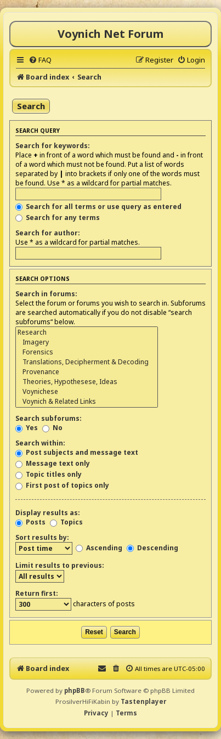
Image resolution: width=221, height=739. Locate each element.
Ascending (99, 547)
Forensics (86, 352)
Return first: (36, 593)
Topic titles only (48, 474)
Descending (152, 547)
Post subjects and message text (76, 452)
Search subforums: (48, 418)
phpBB (74, 690)
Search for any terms (57, 217)
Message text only (52, 463)
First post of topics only (62, 485)
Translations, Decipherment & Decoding (86, 362)
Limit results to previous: (59, 565)
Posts (30, 522)
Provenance (86, 372)
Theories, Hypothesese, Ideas (86, 382)
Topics (66, 522)
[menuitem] (40, 59)
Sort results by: (42, 537)
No (52, 427)
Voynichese (86, 392)
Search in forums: (46, 293)
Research (86, 332)
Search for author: (47, 233)
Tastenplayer (143, 701)
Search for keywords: (52, 145)
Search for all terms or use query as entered (98, 206)
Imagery (86, 342)
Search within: (40, 443)
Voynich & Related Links (86, 402)
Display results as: (47, 512)
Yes (26, 427)
